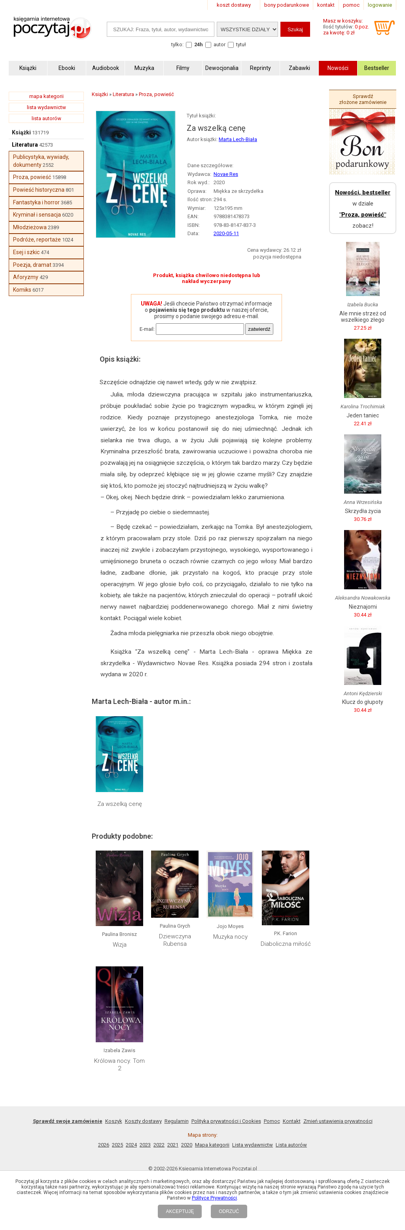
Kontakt (292, 1121)
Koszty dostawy (143, 1121)
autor (219, 44)
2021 (172, 1145)
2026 (103, 1145)
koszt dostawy (234, 5)
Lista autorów (291, 1145)
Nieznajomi (363, 607)
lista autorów (46, 118)
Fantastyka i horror (36, 202)
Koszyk (113, 1121)
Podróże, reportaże (37, 239)
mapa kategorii (46, 96)
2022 (159, 1145)
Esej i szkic (26, 252)
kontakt (326, 5)
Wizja (120, 944)
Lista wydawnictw (252, 1145)
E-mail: (147, 329)
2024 (131, 1145)
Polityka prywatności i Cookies (226, 1121)
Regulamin (177, 1121)
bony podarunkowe (286, 5)
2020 (186, 1145)
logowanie (380, 5)
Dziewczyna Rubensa (175, 940)
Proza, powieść (32, 177)
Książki (21, 132)
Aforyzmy (25, 277)
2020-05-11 (226, 233)
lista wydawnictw (46, 107)
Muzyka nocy (230, 936)
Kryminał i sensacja (37, 214)
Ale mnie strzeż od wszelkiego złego (362, 316)
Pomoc (272, 1121)
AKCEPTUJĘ (180, 1211)
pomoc (351, 5)
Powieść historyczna (38, 190)
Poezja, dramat (32, 265)
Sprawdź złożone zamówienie (362, 99)
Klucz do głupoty (362, 702)
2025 (117, 1145)
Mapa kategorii (212, 1145)
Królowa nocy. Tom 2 (119, 1064)
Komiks (22, 290)
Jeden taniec (362, 415)
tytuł (241, 44)
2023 (145, 1145)
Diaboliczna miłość (286, 943)
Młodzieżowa (30, 227)
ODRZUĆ (229, 1211)
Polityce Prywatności (214, 1198)
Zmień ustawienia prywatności (338, 1121)
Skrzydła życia (363, 511)
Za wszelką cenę (119, 803)
